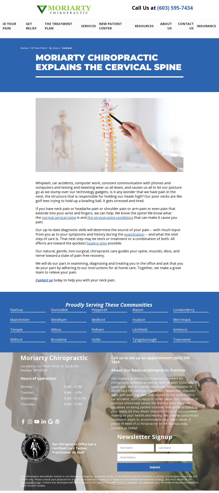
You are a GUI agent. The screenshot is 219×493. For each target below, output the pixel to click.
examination (134, 231)
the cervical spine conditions (110, 214)
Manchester (20, 316)
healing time (97, 240)
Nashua (16, 306)
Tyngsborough (144, 336)
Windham (59, 316)
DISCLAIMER (28, 479)
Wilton (56, 326)
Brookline (59, 336)
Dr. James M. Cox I (149, 479)
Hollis (96, 336)
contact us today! (124, 425)
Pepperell (99, 306)
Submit (155, 464)
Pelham (98, 326)
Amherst (180, 326)
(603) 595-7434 (175, 7)
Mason (137, 306)
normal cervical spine (59, 214)
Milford (16, 336)
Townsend (181, 336)
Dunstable (59, 306)
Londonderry (183, 306)
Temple (16, 326)
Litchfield (139, 326)
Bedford (98, 316)
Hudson (138, 316)
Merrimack (182, 316)
